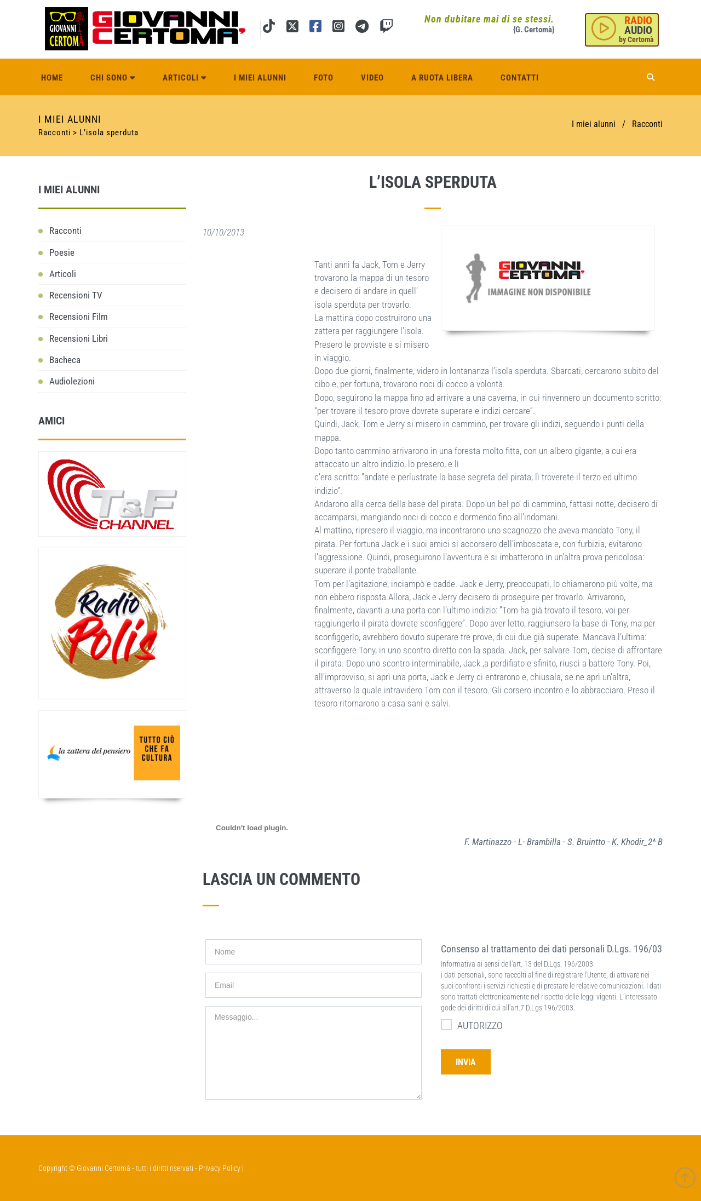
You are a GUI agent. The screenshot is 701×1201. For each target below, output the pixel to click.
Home (52, 78)
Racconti (647, 124)
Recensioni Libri (78, 338)
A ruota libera (442, 78)
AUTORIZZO (472, 1025)
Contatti (520, 78)
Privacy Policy (219, 1168)
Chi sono (112, 78)
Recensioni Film (78, 316)
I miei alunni (260, 78)
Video (372, 78)
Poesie (61, 252)
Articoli (184, 78)
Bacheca (65, 359)
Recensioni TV (75, 295)
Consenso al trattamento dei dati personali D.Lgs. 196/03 (551, 949)
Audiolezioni (72, 381)
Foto (324, 78)
